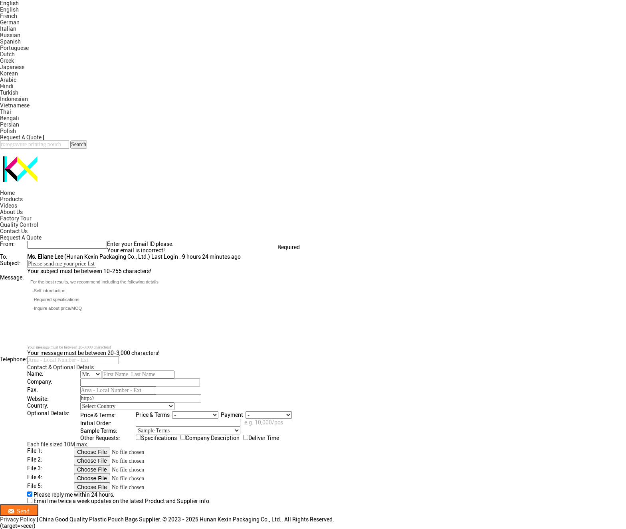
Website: (38, 399)
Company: (39, 381)
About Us (11, 212)
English (9, 9)
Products (11, 199)
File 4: (34, 477)
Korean (9, 73)
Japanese (12, 67)
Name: (35, 373)
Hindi (7, 86)
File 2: (34, 459)
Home (7, 193)
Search (78, 144)
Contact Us (14, 231)
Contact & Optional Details (60, 367)
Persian (9, 124)
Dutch (7, 54)
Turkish (9, 92)
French (8, 16)
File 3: (34, 468)
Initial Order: (95, 423)
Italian (8, 29)
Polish (8, 131)
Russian (10, 35)
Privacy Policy (18, 519)
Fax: (32, 389)
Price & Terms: (98, 415)
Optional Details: (48, 413)
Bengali (9, 118)
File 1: (34, 451)
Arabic (8, 80)
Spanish (10, 41)
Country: (37, 405)
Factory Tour (16, 218)
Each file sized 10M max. (58, 444)
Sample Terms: (98, 431)
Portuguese (14, 48)
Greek (7, 60)
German (10, 22)
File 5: (34, 486)
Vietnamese (15, 105)
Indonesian (14, 99)
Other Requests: (100, 438)
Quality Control (19, 225)
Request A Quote (21, 137)
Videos (8, 205)
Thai (5, 112)
